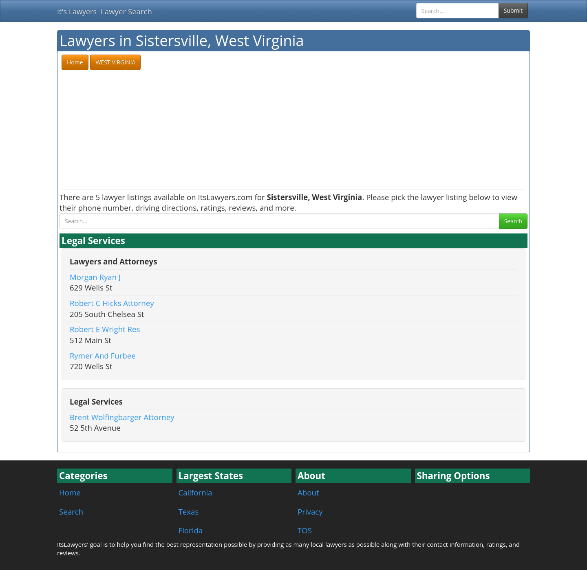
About (308, 492)
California (195, 492)
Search (513, 221)
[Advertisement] (293, 130)
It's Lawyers (77, 11)
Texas (189, 511)
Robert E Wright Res (105, 329)
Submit (513, 10)
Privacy (310, 511)
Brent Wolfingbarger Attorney (122, 417)
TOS (305, 530)
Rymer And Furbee (103, 355)
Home (70, 492)
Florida (191, 530)
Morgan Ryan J (95, 277)
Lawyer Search (126, 11)
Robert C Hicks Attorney (112, 303)
